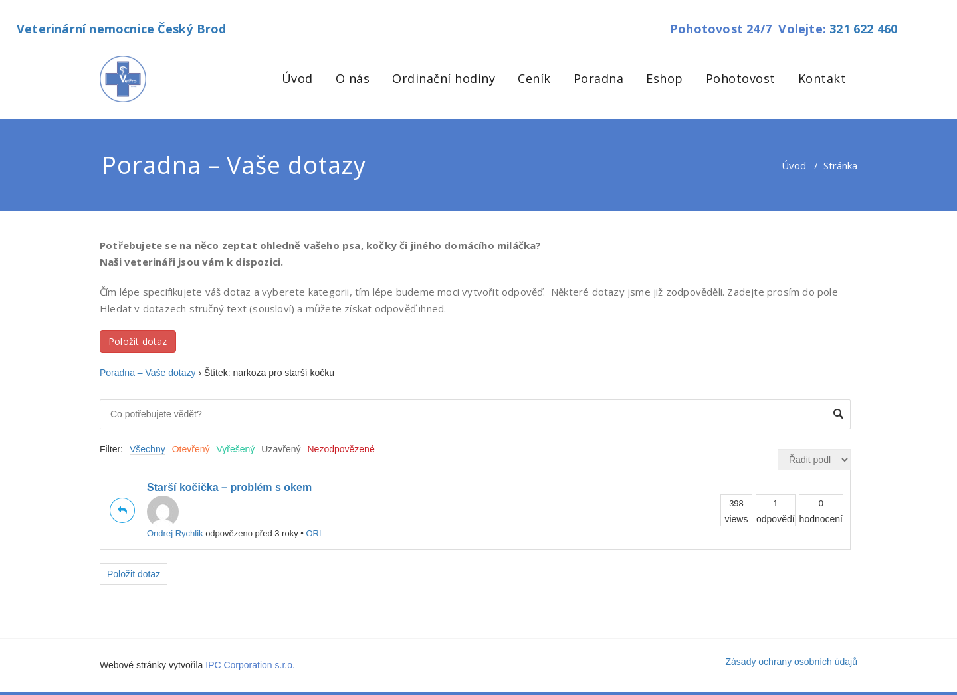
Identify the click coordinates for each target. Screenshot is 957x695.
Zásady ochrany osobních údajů (791, 661)
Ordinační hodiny (443, 78)
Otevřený (191, 449)
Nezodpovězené (341, 449)
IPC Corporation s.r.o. (250, 665)
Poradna (599, 78)
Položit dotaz (133, 574)
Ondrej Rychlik (175, 517)
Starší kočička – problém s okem (229, 487)
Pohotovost (741, 78)
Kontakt (822, 78)
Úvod (297, 78)
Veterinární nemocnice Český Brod (121, 29)
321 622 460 (863, 29)
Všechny (147, 449)
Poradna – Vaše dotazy (148, 372)
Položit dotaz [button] (137, 341)
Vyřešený (236, 449)
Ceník (534, 78)
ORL (315, 533)
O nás (353, 78)
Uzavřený (280, 449)
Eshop (664, 78)
